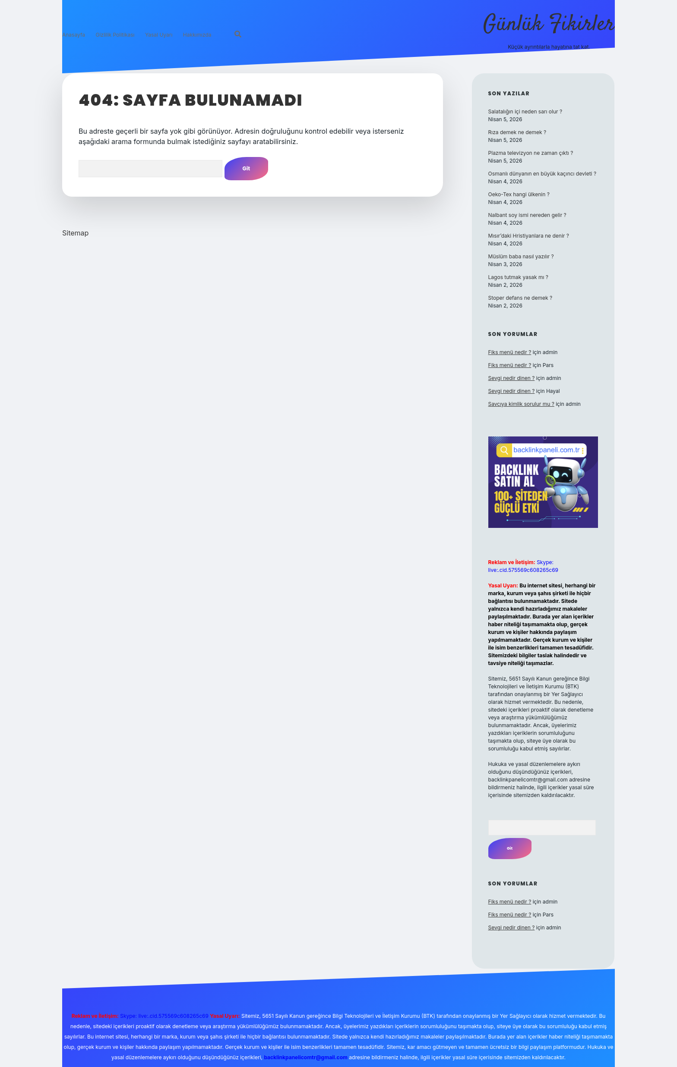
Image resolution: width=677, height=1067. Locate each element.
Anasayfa (73, 35)
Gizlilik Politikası (114, 35)
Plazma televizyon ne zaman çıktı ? (530, 153)
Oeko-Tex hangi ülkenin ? (519, 194)
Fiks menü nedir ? (509, 352)
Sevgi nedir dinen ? (511, 378)
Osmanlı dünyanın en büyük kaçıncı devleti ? (542, 173)
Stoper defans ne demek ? (520, 298)
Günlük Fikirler (549, 25)
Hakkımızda (197, 35)
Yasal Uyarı (158, 35)
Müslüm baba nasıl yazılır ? (521, 256)
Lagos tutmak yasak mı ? (518, 277)
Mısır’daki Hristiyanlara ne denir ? (528, 235)
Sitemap (75, 233)
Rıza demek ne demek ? (517, 132)
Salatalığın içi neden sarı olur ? (525, 111)
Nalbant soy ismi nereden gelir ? (527, 215)
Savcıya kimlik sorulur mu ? (521, 404)
